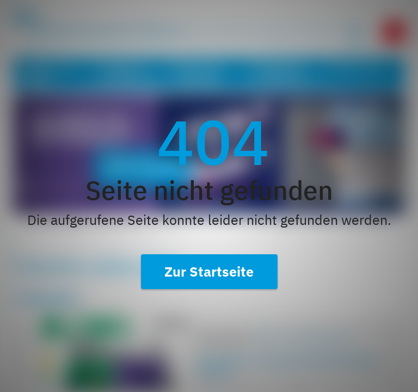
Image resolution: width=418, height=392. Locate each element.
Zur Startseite (209, 271)
